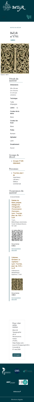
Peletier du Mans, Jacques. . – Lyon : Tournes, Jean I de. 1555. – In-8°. (17, 209)
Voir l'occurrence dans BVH (16, 249)
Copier (17, 355)
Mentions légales (17, 399)
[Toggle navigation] (3, 17)
